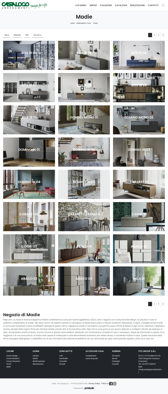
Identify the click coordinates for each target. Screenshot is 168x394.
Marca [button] (6, 35)
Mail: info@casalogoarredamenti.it (150, 369)
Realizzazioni (137, 5)
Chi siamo (116, 356)
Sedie (8, 367)
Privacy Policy (94, 383)
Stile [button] (27, 35)
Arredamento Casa (83, 23)
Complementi (91, 356)
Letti (61, 356)
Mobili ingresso (39, 361)
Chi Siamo (80, 5)
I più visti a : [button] (37, 35)
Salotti (35, 358)
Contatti (153, 5)
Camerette (63, 358)
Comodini (63, 361)
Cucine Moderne (12, 358)
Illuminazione (38, 364)
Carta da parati (92, 358)
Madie (95, 23)
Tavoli (8, 364)
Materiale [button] (17, 35)
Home (72, 23)
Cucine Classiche (13, 361)
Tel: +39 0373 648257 (147, 364)
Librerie (36, 356)
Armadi (62, 364)
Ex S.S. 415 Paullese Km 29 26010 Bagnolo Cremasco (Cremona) (149, 358)
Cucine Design (12, 356)
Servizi (93, 5)
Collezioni (106, 5)
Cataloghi (121, 5)
